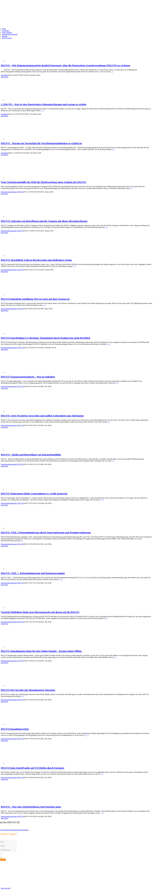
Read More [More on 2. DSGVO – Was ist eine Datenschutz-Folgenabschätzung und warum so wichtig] (4, 116)
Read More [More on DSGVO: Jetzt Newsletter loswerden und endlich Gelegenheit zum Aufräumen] (4, 427)
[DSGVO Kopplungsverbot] (21, 724)
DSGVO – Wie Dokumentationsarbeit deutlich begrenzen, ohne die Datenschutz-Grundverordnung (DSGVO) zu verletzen (65, 65)
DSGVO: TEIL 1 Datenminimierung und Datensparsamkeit (33, 573)
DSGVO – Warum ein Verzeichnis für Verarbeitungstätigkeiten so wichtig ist (41, 143)
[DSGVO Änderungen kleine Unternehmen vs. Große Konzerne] (21, 489)
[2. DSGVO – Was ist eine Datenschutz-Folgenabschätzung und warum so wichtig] (21, 100)
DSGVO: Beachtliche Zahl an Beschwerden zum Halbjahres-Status (36, 260)
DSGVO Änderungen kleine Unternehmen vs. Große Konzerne (34, 493)
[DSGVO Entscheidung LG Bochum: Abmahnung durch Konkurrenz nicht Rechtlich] (21, 333)
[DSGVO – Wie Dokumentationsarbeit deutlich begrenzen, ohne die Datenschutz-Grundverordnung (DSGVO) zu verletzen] (21, 61)
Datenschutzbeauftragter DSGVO (12, 192)
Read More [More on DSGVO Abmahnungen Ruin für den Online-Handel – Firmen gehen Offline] (4, 663)
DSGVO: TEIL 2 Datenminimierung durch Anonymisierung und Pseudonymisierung (46, 532)
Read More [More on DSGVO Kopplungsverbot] (4, 740)
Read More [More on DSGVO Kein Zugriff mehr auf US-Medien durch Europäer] (4, 779)
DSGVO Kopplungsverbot (15, 729)
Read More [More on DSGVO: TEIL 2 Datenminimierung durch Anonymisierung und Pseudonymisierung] (4, 546)
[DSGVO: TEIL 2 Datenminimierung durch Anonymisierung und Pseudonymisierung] (21, 528)
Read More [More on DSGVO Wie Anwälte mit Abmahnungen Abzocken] (4, 701)
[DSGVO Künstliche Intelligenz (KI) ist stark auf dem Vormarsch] (21, 294)
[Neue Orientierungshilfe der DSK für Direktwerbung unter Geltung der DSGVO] (21, 178)
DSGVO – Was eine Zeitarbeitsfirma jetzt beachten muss (31, 806)
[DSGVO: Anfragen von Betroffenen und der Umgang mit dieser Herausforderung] (21, 217)
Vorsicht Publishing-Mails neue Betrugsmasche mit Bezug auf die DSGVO (40, 612)
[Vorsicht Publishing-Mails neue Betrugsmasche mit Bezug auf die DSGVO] (21, 608)
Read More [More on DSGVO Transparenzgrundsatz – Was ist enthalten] (4, 388)
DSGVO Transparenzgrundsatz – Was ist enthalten (28, 376)
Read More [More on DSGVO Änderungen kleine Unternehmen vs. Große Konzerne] (4, 505)
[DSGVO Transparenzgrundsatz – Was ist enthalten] (21, 372)
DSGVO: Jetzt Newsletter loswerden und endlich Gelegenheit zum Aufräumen (42, 415)
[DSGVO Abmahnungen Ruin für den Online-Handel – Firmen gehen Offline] (21, 647)
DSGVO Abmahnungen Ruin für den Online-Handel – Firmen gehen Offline (41, 651)
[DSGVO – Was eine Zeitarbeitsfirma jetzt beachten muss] (21, 802)
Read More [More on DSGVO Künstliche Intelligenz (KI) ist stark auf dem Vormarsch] (4, 310)
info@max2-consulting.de (12, 879)
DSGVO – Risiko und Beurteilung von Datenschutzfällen (31, 454)
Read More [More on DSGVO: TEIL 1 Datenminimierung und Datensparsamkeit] (4, 585)
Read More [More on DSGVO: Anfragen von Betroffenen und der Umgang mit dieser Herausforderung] (4, 233)
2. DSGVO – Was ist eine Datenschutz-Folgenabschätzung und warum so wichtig (43, 104)
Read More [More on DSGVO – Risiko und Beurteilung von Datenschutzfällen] (4, 466)
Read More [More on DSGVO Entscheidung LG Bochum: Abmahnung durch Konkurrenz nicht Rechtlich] (4, 349)
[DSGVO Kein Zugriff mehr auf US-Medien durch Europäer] (21, 763)
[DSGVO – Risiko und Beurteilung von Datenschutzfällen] (21, 450)
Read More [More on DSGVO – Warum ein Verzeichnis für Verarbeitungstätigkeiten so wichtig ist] (4, 155)
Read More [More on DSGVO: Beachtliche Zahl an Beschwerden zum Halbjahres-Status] (4, 271)
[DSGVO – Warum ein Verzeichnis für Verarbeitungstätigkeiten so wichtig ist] (21, 139)
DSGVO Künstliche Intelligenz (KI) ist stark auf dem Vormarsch (35, 299)
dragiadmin (4, 75)
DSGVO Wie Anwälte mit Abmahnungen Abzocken (28, 690)
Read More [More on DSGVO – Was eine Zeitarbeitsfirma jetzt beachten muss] (4, 818)
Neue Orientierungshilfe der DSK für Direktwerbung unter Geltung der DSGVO (43, 182)
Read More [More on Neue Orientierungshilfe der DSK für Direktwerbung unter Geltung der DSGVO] (4, 194)
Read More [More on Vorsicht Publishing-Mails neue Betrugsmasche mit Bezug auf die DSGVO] (4, 624)
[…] (42, 110)
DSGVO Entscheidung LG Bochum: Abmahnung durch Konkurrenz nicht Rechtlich (45, 338)
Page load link (5, 889)
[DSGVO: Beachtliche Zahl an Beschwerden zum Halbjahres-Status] (21, 255)
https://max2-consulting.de (43, 882)
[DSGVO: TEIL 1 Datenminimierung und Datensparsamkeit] (21, 569)
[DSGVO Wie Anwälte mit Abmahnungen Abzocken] (21, 685)
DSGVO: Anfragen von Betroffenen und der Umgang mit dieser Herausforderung (44, 221)
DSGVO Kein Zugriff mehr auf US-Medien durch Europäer (32, 768)
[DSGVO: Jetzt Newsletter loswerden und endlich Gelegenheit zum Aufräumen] (21, 411)
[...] (112, 72)
